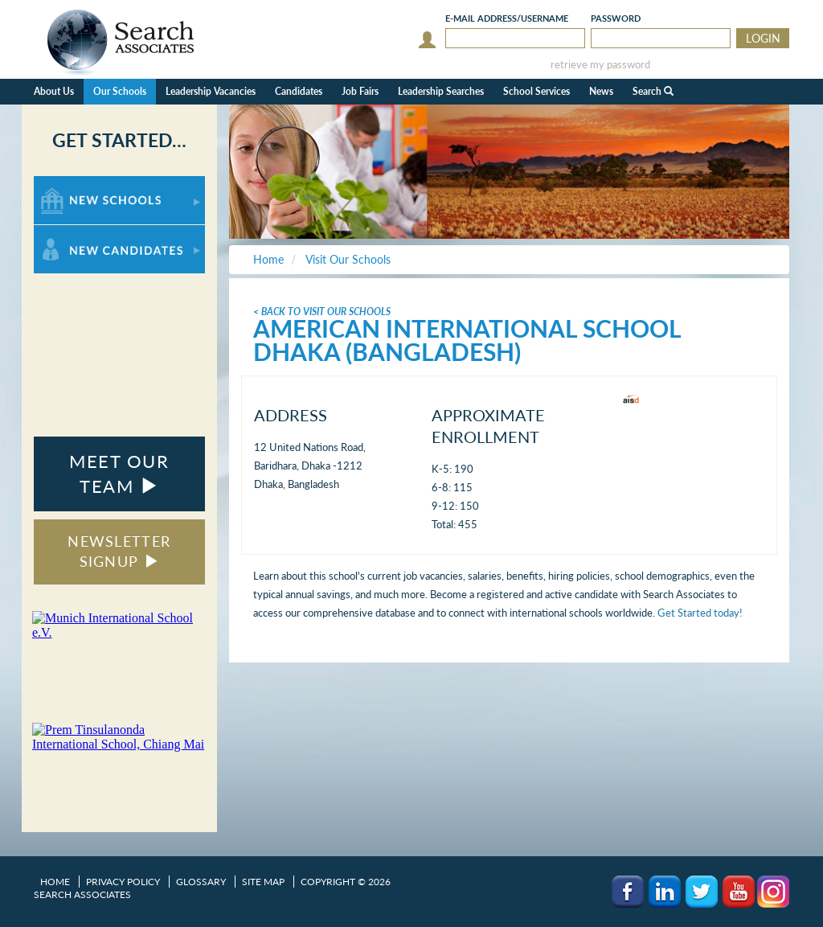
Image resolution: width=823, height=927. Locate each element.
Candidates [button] (298, 91)
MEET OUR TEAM (119, 473)
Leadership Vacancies (211, 91)
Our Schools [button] (119, 91)
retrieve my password (600, 65)
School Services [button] (536, 91)
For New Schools (76, 184)
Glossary (201, 882)
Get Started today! (700, 612)
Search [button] (653, 91)
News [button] (601, 91)
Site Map (263, 882)
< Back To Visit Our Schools (322, 312)
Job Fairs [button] (360, 91)
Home (55, 882)
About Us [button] (54, 91)
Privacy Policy (123, 882)
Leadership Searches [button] (441, 91)
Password (616, 18)
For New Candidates (84, 233)
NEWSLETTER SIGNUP (119, 551)
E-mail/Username (506, 18)
